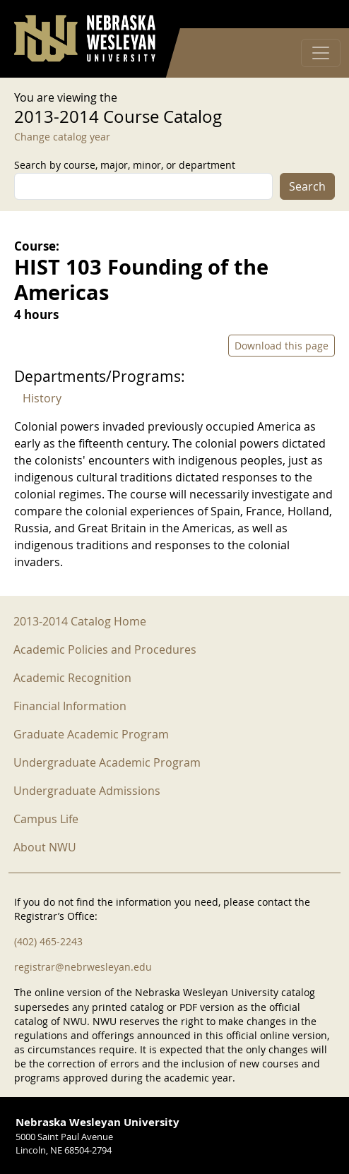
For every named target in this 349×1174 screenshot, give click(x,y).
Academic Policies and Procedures (104, 649)
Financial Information (69, 706)
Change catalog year (62, 136)
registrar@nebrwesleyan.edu (83, 967)
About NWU (44, 847)
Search (307, 186)
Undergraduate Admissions (86, 790)
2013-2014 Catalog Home (79, 621)
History (42, 398)
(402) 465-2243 (48, 941)
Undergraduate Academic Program (107, 762)
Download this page (282, 345)
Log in (316, 14)
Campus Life (45, 819)
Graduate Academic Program (91, 734)
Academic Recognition (72, 677)
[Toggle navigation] (321, 53)
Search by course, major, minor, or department (124, 165)
